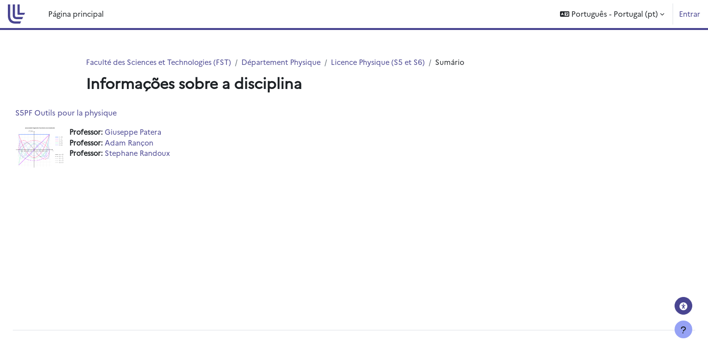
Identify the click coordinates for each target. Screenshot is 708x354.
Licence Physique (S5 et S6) (388, 62)
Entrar (689, 13)
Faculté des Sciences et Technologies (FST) (161, 62)
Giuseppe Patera (159, 132)
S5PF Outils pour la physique (88, 113)
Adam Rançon (154, 143)
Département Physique (288, 62)
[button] (612, 14)
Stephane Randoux (163, 154)
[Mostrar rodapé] (683, 329)
